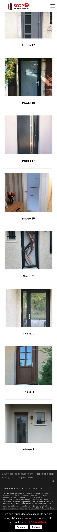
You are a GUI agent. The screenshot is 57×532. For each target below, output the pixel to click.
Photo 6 (29, 392)
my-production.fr (25, 478)
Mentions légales (45, 473)
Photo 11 (28, 276)
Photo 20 (28, 45)
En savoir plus (38, 522)
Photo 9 (28, 334)
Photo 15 (28, 218)
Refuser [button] (36, 527)
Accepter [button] (21, 527)
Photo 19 (28, 103)
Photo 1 (28, 449)
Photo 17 (28, 161)
